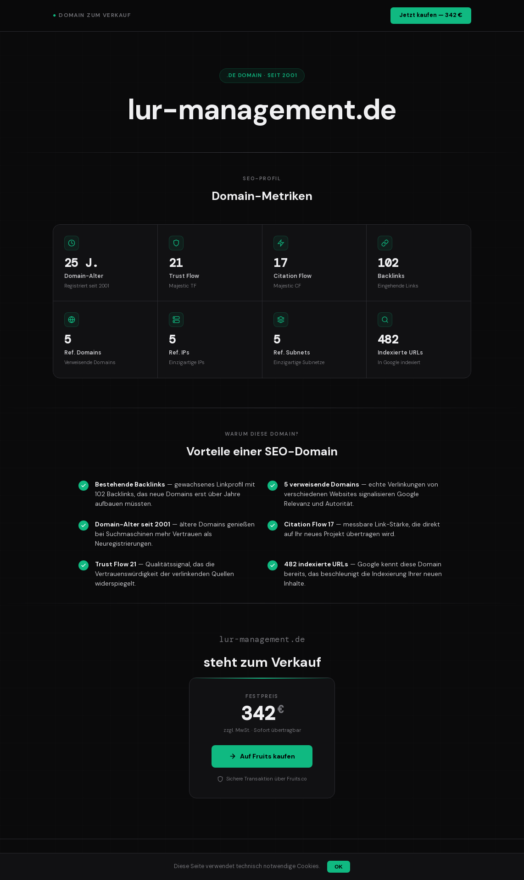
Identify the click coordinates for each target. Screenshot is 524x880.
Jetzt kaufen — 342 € (431, 15)
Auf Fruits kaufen (262, 756)
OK (338, 866)
